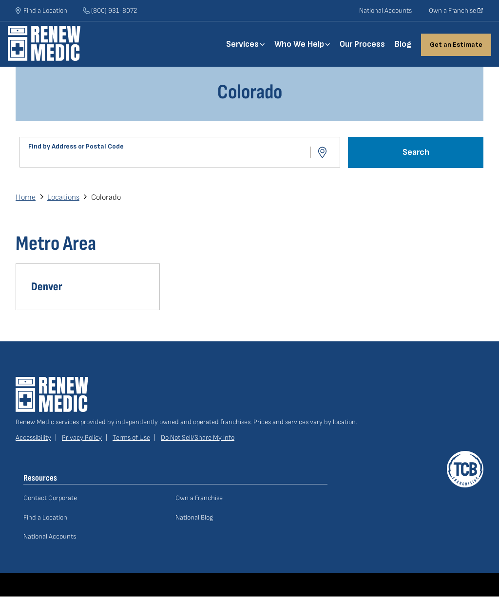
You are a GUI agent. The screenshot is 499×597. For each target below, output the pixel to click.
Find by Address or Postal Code (76, 146)
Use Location (323, 152)
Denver (46, 287)
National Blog (194, 517)
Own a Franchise (456, 13)
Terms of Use (131, 437)
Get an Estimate (456, 44)
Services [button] (242, 44)
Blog (403, 44)
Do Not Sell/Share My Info (197, 437)
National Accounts (385, 10)
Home (52, 43)
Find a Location (45, 517)
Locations (63, 197)
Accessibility (33, 437)
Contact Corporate (50, 498)
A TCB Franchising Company (465, 456)
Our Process (362, 44)
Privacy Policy (82, 437)
